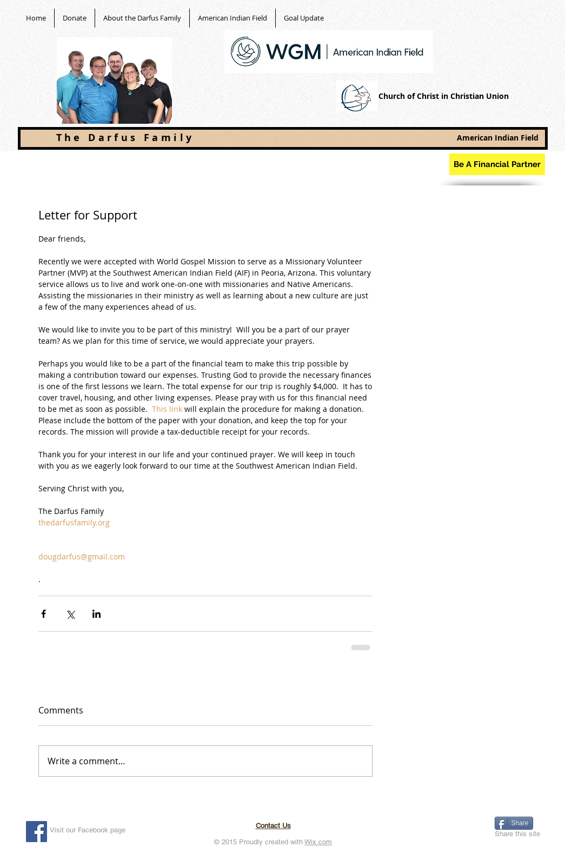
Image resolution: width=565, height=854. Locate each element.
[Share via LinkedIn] (96, 614)
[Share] (514, 823)
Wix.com (318, 842)
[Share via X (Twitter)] (70, 614)
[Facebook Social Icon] (36, 831)
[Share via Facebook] (43, 614)
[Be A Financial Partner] (497, 164)
